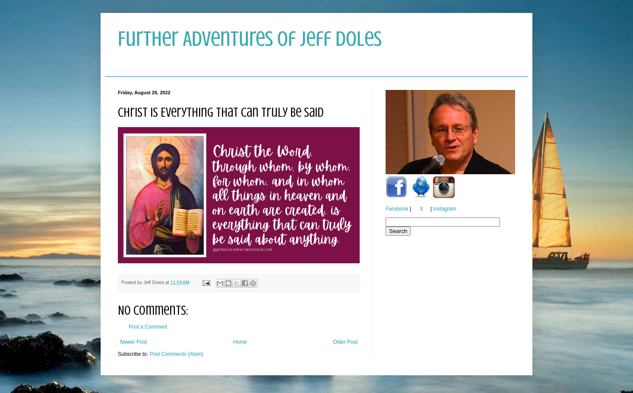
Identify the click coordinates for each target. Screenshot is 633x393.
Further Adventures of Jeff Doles (250, 39)
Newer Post (133, 342)
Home (240, 342)
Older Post (345, 342)
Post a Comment (148, 327)
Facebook (397, 209)
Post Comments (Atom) (176, 354)
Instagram (444, 209)
